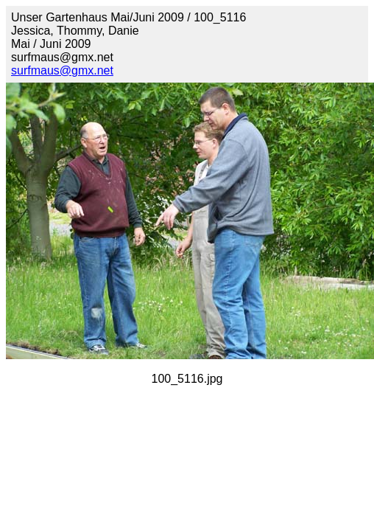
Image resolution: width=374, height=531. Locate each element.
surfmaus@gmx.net (62, 70)
